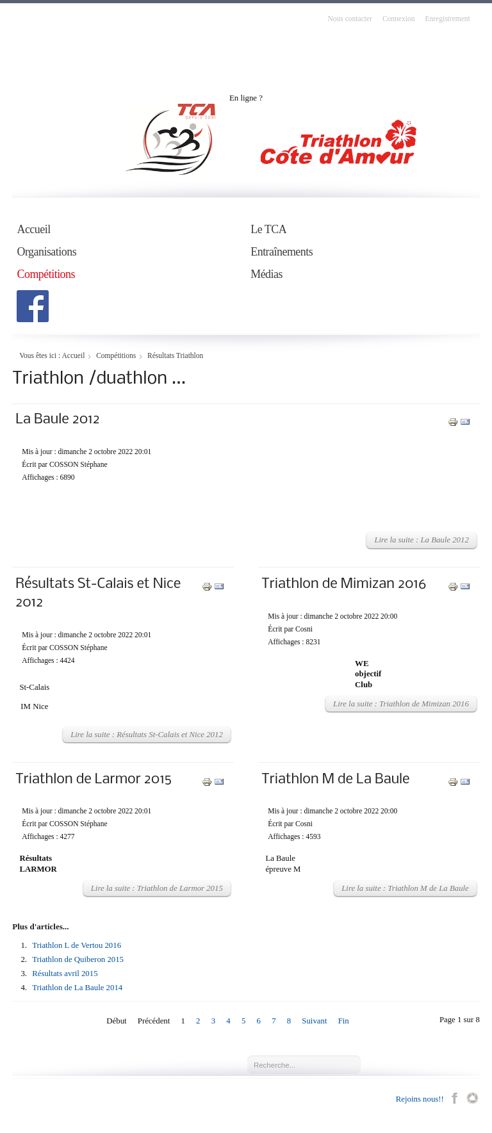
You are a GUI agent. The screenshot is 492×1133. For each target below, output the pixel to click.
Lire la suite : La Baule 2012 (421, 539)
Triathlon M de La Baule (335, 779)
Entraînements (281, 251)
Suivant (314, 1020)
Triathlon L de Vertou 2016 (76, 945)
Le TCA (268, 229)
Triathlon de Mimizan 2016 (343, 584)
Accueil (33, 229)
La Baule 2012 (57, 419)
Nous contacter (350, 18)
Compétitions (46, 274)
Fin (343, 1020)
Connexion (398, 18)
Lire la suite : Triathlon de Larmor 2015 (157, 888)
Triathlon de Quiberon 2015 (78, 959)
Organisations (46, 251)
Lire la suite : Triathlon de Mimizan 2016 (401, 703)
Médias (266, 274)
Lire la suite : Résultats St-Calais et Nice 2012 (146, 734)
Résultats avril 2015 (64, 973)
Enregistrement (447, 18)
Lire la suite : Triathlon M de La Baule (405, 888)
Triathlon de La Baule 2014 (77, 987)
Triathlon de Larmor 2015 (93, 779)
